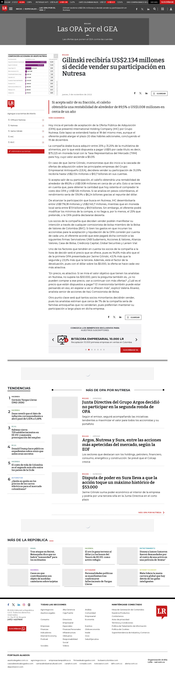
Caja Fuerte (68, 613)
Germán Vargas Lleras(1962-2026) (24, 401)
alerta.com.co (131, 663)
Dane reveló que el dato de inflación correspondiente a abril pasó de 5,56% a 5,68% (27, 416)
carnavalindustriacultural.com (49, 663)
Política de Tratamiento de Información (129, 626)
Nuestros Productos (120, 613)
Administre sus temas (19, 151)
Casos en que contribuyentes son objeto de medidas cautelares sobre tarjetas (44, 577)
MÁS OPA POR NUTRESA (149, 512)
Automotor (17, 478)
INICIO (19, 9)
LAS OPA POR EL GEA (47, 9)
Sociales (44, 646)
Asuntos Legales (48, 613)
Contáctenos (117, 616)
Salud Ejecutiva (92, 639)
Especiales (67, 626)
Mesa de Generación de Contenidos (128, 610)
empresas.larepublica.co (60, 660)
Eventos (88, 626)
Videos (66, 646)
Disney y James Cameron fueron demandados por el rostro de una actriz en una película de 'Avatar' (153, 555)
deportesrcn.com (15, 667)
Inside (87, 632)
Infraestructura (69, 632)
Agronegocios (47, 610)
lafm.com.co (116, 663)
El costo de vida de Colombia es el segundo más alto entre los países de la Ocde (27, 467)
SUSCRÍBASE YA (130, 350)
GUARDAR (159, 93)
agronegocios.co (38, 660)
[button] (52, 340)
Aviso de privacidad (120, 619)
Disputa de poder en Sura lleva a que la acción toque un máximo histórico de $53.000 (119, 482)
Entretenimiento (147, 548)
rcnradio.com (85, 663)
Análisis (88, 610)
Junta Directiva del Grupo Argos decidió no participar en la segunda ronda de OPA (120, 407)
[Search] (154, 9)
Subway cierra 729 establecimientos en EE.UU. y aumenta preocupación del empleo (26, 434)
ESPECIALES (31, 9)
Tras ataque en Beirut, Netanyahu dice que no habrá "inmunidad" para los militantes (43, 555)
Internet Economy (148, 570)
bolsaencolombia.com (108, 660)
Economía (89, 619)
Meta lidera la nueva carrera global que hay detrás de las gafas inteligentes (152, 577)
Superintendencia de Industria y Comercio (131, 632)
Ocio (87, 636)
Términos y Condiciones (122, 623)
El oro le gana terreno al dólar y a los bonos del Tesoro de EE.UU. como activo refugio (98, 555)
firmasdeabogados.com (84, 660)
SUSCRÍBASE (167, 2)
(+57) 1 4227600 (15, 619)
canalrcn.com (71, 663)
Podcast (44, 639)
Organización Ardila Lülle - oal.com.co (157, 661)
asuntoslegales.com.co (18, 660)
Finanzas (44, 629)
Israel (33, 548)
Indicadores (46, 632)
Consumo (45, 619)
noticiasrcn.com (101, 663)
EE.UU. (14, 426)
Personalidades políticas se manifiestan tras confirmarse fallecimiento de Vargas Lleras (99, 578)
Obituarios (67, 636)
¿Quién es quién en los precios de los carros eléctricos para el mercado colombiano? (27, 485)
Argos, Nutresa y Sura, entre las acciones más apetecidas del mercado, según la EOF (121, 445)
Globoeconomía (92, 629)
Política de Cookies (120, 629)
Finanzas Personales (72, 629)
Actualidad (90, 570)
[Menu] (11, 8)
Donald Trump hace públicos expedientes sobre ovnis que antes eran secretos (28, 451)
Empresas (45, 626)
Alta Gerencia (69, 610)
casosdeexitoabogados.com (20, 663)
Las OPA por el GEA (87, 29)
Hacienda (16, 397)
